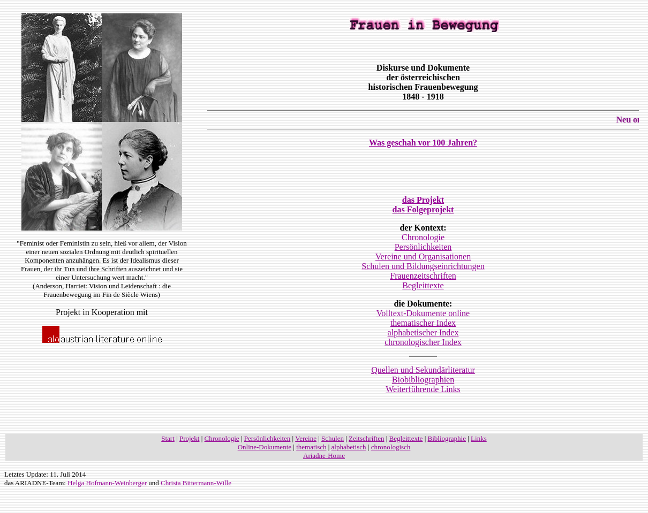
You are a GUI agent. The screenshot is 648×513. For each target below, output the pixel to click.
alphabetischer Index (423, 332)
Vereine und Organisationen (423, 256)
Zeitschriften (366, 438)
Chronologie (423, 237)
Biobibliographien (423, 379)
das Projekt (423, 199)
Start (168, 438)
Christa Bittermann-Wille (196, 483)
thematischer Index (423, 322)
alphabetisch (348, 447)
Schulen (332, 438)
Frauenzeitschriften (423, 275)
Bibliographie (447, 438)
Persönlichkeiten (423, 246)
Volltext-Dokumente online (423, 313)
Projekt (189, 438)
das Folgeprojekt (423, 209)
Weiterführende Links (423, 389)
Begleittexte (422, 285)
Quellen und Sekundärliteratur (423, 369)
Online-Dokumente (264, 447)
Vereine (306, 438)
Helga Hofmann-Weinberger (107, 483)
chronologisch (391, 447)
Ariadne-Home (324, 455)
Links (479, 438)
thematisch (311, 447)
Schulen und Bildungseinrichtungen (422, 266)
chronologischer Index (423, 342)
